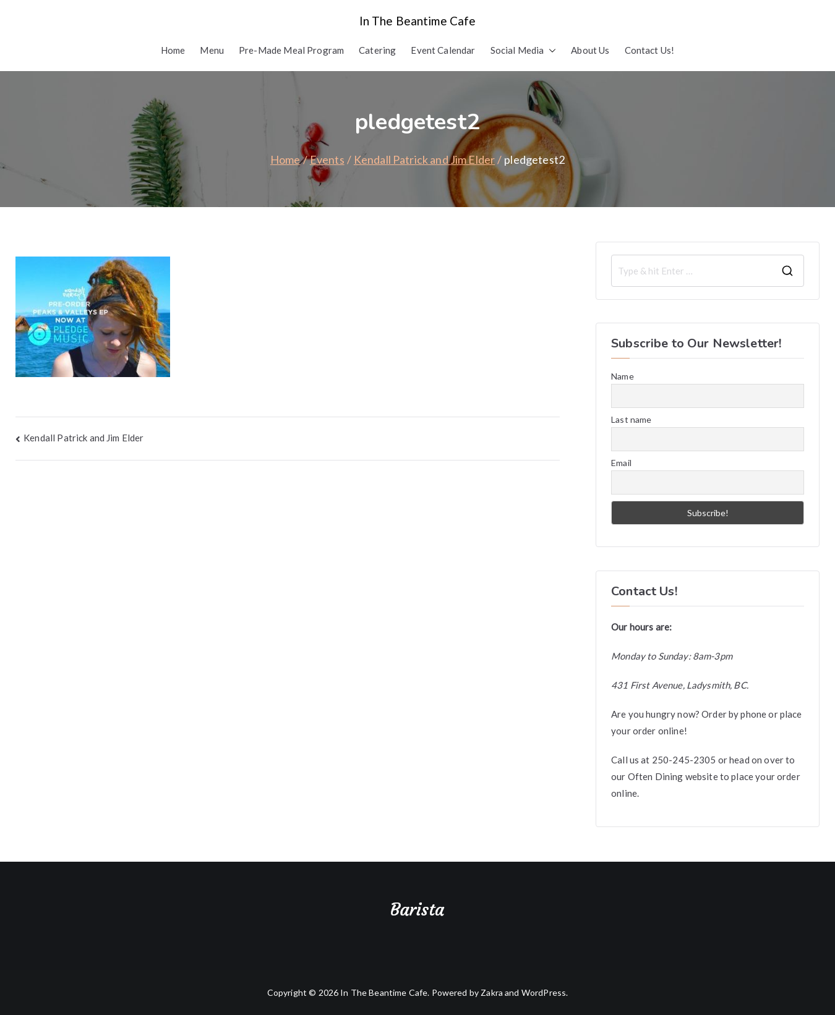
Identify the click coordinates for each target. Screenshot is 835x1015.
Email (621, 462)
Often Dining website (673, 776)
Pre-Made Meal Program (291, 50)
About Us (590, 50)
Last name (631, 419)
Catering (377, 50)
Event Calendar (443, 50)
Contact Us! (650, 50)
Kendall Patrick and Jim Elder (83, 437)
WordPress (543, 992)
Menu (212, 50)
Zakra (492, 992)
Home (173, 50)
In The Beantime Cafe (417, 21)
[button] (550, 50)
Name (622, 376)
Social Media (523, 50)
